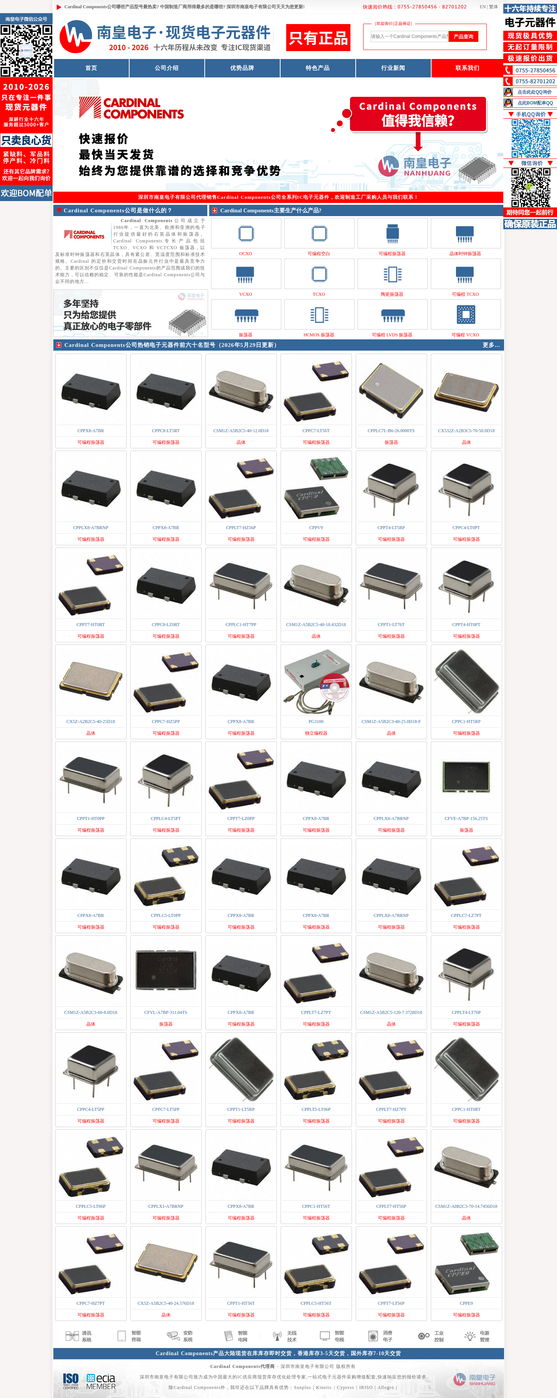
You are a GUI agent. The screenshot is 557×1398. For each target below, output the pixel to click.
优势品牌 (242, 68)
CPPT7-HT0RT (91, 624)
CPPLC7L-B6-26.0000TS (391, 430)
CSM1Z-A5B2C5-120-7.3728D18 (391, 1012)
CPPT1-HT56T (241, 1303)
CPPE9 (466, 1303)
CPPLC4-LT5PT (166, 818)
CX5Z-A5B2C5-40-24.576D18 (165, 1303)
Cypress (345, 1387)
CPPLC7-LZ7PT (466, 915)
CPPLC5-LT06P (91, 1206)
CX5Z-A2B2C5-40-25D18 (90, 721)
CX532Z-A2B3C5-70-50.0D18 (466, 430)
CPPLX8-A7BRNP (90, 527)
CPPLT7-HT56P (391, 1206)
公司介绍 (167, 68)
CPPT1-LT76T (391, 624)
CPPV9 (316, 527)
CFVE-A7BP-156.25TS (466, 818)
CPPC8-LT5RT (166, 430)
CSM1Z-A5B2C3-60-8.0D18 (90, 1012)
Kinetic (324, 1387)
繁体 (493, 6)
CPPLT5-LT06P (316, 1109)
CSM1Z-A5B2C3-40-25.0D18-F (391, 721)
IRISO (366, 1387)
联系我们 (468, 68)
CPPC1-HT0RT (466, 1109)
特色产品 (318, 68)
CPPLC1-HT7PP (240, 624)
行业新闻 (393, 68)
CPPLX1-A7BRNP (165, 1206)
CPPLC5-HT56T (315, 1303)
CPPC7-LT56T (315, 430)
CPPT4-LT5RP (391, 527)
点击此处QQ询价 (535, 92)
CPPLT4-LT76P (466, 1012)
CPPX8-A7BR (90, 430)
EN (483, 6)
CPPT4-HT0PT (466, 624)
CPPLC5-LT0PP (166, 915)
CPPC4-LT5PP (90, 1109)
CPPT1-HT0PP (90, 818)
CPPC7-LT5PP (165, 1109)
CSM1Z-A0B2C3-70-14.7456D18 (466, 1206)
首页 (91, 68)
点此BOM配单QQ (535, 103)
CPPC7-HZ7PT (91, 1303)
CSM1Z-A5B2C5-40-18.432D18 (316, 624)
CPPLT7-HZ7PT (391, 1109)
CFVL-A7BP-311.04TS (165, 1012)
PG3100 (316, 721)
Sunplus (302, 1387)
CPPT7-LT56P (391, 1303)
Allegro (385, 1387)
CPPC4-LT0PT (466, 527)
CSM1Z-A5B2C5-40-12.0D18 (241, 430)
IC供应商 (247, 1377)
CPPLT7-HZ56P (241, 527)
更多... (491, 345)
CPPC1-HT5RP (466, 721)
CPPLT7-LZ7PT (316, 1012)
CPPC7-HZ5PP (166, 721)
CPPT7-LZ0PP (241, 818)
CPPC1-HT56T (316, 1206)
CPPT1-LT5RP (241, 1109)
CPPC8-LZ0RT (166, 624)
